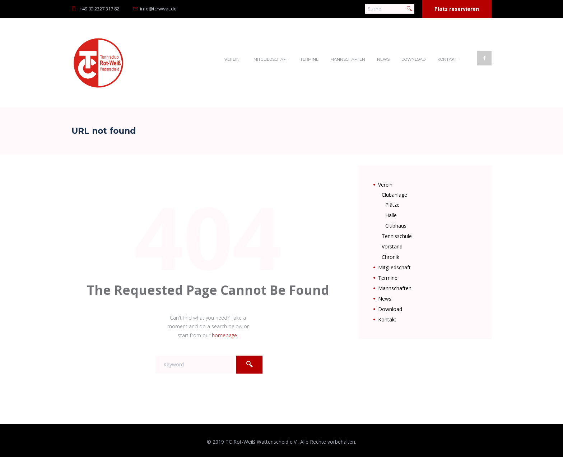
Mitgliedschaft (270, 59)
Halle (391, 215)
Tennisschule (397, 236)
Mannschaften (347, 59)
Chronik (390, 256)
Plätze (392, 204)
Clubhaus (395, 225)
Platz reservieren (456, 8)
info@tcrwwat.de (158, 8)
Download (413, 59)
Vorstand (392, 246)
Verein (231, 59)
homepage (224, 335)
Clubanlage (394, 194)
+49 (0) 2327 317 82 (99, 8)
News (383, 59)
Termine (309, 59)
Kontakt (447, 59)
